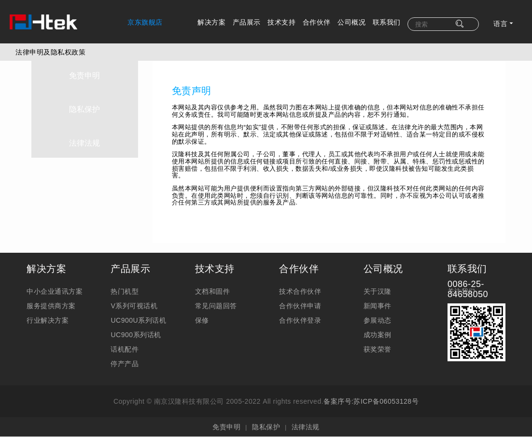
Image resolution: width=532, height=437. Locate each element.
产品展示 (247, 22)
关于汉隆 (378, 291)
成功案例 (378, 335)
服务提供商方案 (51, 306)
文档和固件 (212, 291)
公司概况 (351, 22)
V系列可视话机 (134, 306)
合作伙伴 (317, 22)
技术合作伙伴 (300, 291)
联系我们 (387, 22)
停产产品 (125, 364)
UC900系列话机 (136, 335)
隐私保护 (85, 105)
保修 (202, 320)
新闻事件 (378, 306)
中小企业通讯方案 (55, 291)
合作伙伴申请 (300, 306)
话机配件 (125, 349)
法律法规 (85, 139)
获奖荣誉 (378, 349)
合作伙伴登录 (300, 320)
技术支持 (281, 22)
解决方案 (211, 22)
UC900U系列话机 (138, 320)
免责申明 (85, 71)
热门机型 (125, 291)
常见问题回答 (216, 306)
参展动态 (378, 320)
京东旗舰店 (145, 22)
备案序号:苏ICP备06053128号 (371, 401)
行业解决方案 (48, 320)
